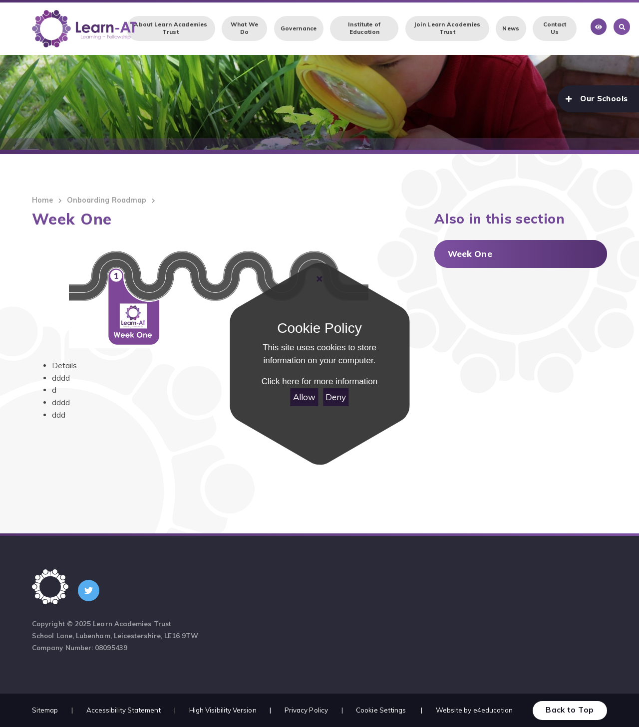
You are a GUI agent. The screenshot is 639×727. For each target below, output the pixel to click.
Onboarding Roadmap (106, 200)
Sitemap (45, 710)
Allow (304, 397)
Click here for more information (319, 381)
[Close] (319, 278)
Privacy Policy (306, 710)
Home (42, 200)
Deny (335, 397)
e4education (493, 710)
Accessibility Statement (123, 710)
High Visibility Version (223, 710)
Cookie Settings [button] (381, 710)
